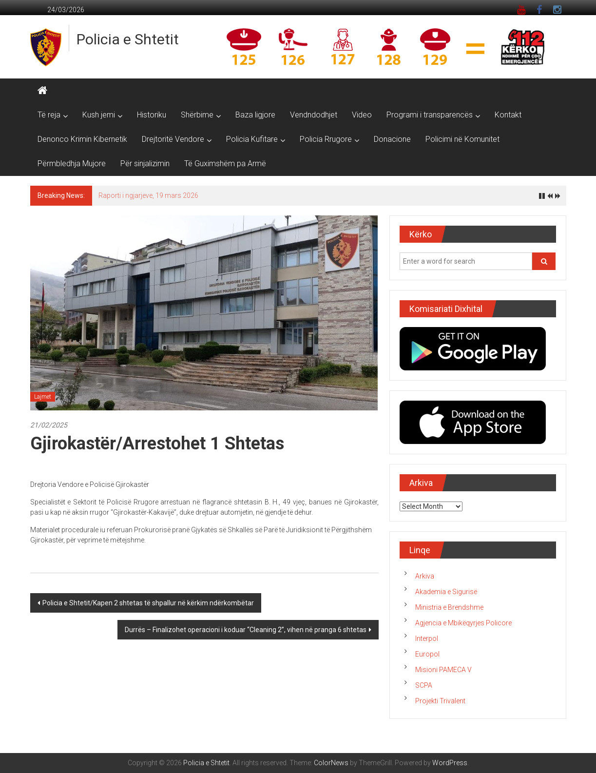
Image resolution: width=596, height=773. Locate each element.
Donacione (392, 139)
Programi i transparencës (429, 114)
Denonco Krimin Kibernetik (82, 139)
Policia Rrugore (326, 139)
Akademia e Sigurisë (446, 592)
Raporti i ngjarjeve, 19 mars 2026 (148, 195)
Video (362, 114)
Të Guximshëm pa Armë (225, 163)
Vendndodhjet (313, 114)
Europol (427, 654)
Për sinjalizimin (145, 163)
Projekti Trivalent (440, 701)
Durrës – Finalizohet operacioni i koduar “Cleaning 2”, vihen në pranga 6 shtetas (245, 630)
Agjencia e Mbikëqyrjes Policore (463, 623)
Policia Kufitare (252, 139)
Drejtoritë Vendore (173, 139)
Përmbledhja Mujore (72, 163)
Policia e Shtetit (128, 39)
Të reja (49, 114)
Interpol (426, 638)
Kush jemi (98, 114)
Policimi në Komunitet (462, 139)
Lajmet (42, 396)
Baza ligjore (255, 114)
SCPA (423, 685)
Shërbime (197, 114)
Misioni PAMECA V (443, 670)
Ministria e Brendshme (449, 607)
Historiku (151, 114)
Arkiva (424, 576)
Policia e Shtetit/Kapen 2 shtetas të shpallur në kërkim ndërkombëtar (148, 603)
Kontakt (508, 114)
